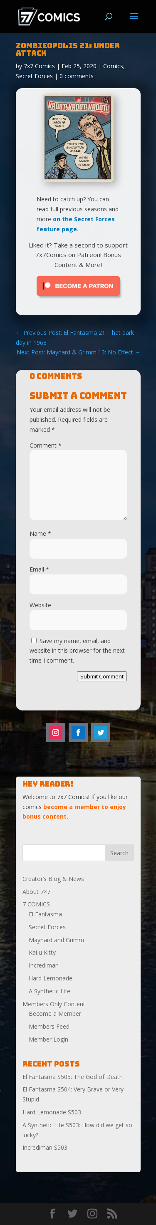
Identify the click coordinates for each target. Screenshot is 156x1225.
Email (39, 569)
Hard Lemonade (50, 978)
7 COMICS (36, 904)
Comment (46, 445)
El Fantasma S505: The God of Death (72, 1077)
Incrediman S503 (44, 1147)
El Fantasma (45, 914)
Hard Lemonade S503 (51, 1112)
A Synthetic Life (49, 991)
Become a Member (55, 1013)
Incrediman (44, 965)
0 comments (76, 76)
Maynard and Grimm (56, 940)
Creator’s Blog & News (53, 879)
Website (40, 605)
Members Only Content (53, 1004)
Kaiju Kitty (42, 952)
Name (40, 533)
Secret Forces (34, 76)
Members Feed (49, 1026)
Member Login (48, 1039)
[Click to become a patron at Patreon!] (78, 298)
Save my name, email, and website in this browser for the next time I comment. (77, 651)
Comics (113, 66)
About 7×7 (36, 892)
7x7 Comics (39, 66)
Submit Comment (102, 676)
